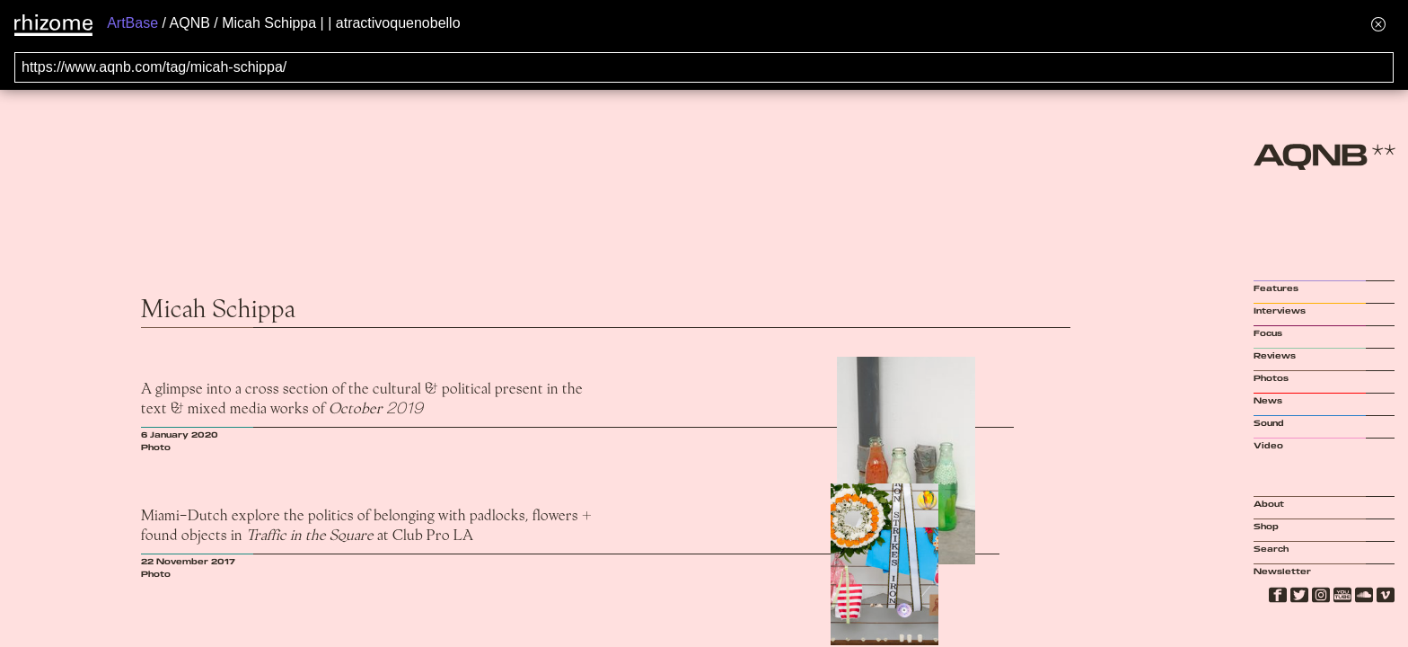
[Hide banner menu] (1378, 24)
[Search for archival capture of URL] (704, 67)
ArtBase (132, 23)
